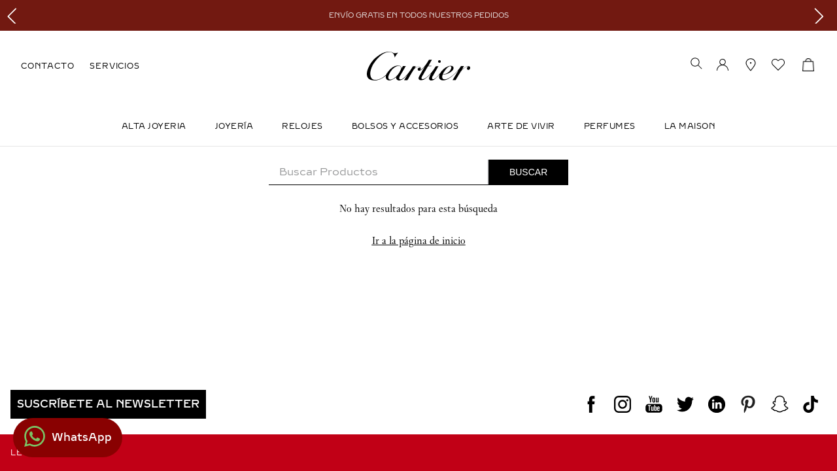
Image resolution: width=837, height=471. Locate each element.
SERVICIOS (114, 66)
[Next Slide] (822, 15)
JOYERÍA (234, 126)
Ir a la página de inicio (419, 240)
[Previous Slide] (15, 15)
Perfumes (610, 126)
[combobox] (418, 172)
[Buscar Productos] (528, 172)
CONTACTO (47, 66)
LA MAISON (690, 126)
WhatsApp (82, 437)
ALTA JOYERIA (154, 126)
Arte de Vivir (521, 126)
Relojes (302, 126)
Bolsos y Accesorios (405, 126)
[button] (696, 65)
